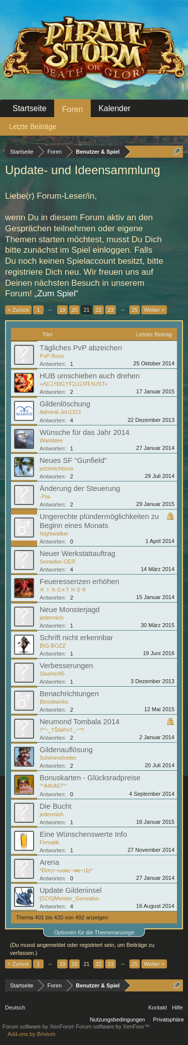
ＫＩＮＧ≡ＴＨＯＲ (63, 590)
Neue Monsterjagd (70, 610)
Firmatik (49, 842)
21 (86, 310)
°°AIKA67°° (53, 786)
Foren (72, 109)
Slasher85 (52, 674)
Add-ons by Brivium (31, 1034)
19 (62, 310)
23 (110, 310)
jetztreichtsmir (57, 468)
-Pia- (45, 496)
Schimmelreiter (58, 758)
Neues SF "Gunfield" (73, 460)
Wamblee (51, 440)
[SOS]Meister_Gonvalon (69, 898)
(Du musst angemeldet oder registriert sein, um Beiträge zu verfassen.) (82, 949)
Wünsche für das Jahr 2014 (84, 432)
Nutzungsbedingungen (117, 1019)
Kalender (114, 108)
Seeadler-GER (58, 562)
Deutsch (15, 1007)
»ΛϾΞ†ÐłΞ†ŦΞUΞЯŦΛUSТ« (74, 384)
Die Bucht (56, 806)
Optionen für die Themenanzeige (94, 932)
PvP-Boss (52, 356)
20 (74, 310)
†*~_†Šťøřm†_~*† (62, 730)
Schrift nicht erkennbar (76, 638)
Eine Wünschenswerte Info (83, 834)
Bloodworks (54, 702)
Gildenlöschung (65, 404)
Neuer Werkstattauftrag (77, 554)
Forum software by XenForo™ (112, 1026)
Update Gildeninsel (71, 890)
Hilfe (177, 1007)
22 (98, 310)
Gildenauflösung (66, 750)
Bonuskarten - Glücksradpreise (90, 778)
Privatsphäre (168, 1019)
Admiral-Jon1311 (60, 412)
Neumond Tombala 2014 (79, 722)
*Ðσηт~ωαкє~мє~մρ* (66, 870)
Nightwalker (54, 534)
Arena (49, 862)
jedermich (52, 618)
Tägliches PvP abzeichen (81, 348)
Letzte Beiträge (32, 127)
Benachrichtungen (69, 694)
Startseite (30, 108)
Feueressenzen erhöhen (79, 582)
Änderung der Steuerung (80, 488)
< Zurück (18, 310)
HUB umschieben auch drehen (90, 376)
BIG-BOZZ (53, 646)
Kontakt (157, 1007)
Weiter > (154, 310)
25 (134, 310)
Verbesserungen (66, 666)
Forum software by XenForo (39, 1026)
